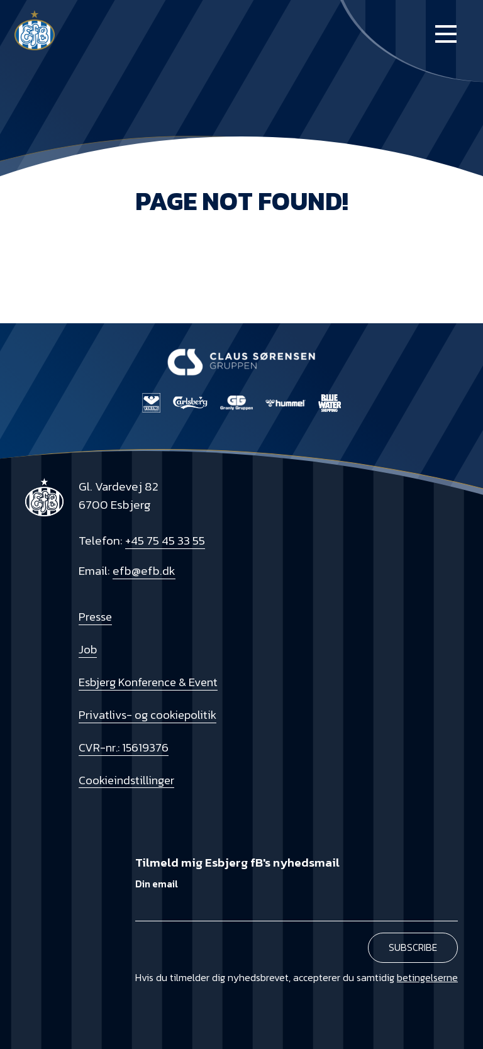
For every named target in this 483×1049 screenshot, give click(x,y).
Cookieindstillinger (126, 780)
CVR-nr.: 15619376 (124, 747)
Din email (156, 884)
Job (88, 649)
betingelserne (427, 977)
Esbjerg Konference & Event (148, 682)
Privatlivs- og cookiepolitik (147, 714)
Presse (95, 616)
